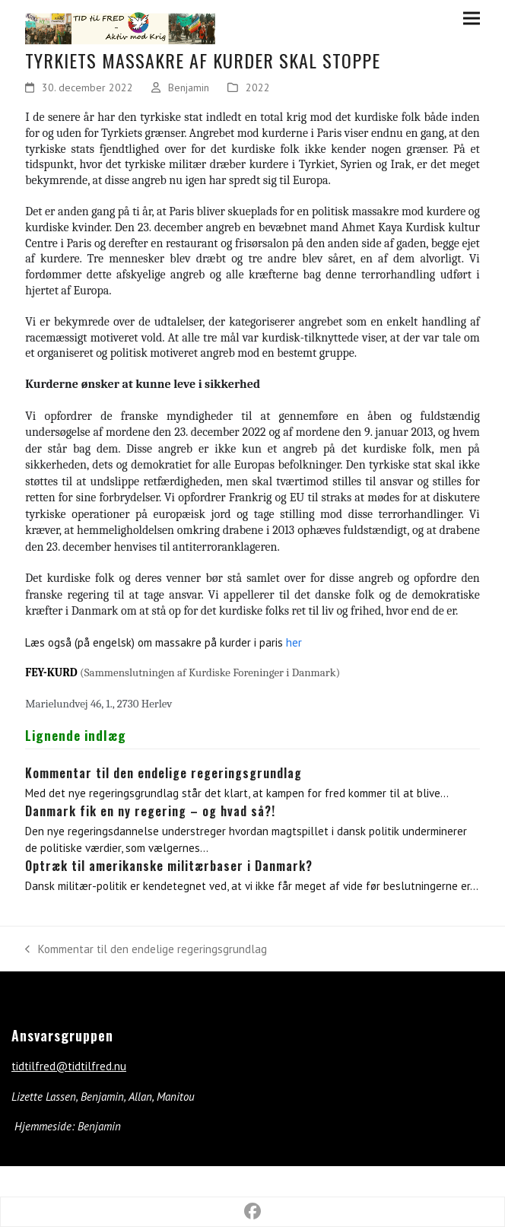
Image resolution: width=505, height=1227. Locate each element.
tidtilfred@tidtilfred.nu (68, 1066)
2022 (258, 87)
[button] (471, 17)
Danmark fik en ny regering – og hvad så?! (150, 811)
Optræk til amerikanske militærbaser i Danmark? (169, 866)
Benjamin (188, 87)
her (294, 642)
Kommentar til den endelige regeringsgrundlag (163, 773)
